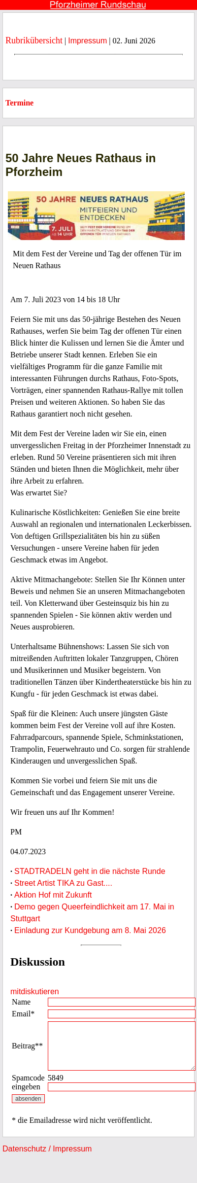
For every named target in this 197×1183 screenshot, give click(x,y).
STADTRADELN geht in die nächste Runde (89, 871)
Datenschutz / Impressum (47, 1149)
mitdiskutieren (34, 991)
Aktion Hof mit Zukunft (53, 895)
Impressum (87, 40)
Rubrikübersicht (34, 40)
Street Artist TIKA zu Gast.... (63, 883)
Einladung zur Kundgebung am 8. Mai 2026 (90, 930)
